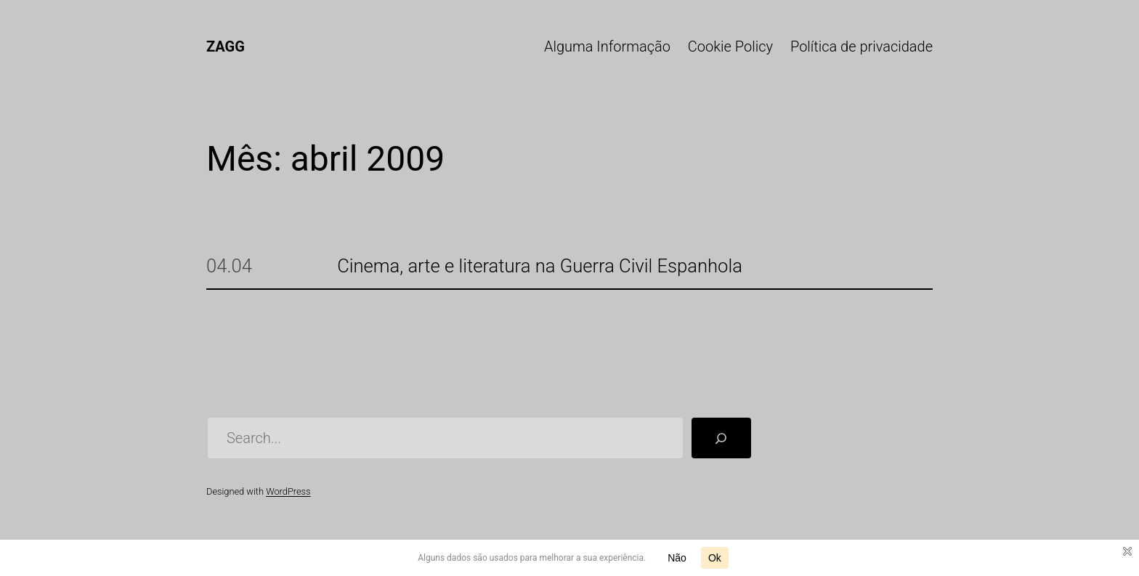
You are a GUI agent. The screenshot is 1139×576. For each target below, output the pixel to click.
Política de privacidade (861, 46)
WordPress (288, 491)
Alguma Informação (607, 46)
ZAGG (225, 46)
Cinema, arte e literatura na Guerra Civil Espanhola (539, 266)
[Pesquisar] (721, 438)
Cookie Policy (730, 46)
